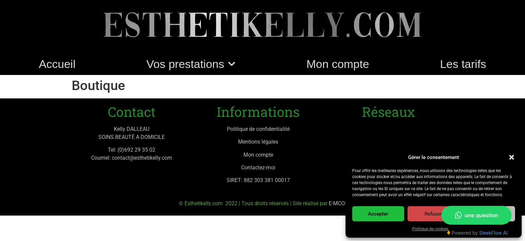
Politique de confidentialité (258, 129)
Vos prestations (190, 64)
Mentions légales (258, 142)
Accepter (378, 214)
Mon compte (337, 64)
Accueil (57, 64)
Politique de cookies (430, 229)
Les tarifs (463, 64)
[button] (511, 157)
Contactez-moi (258, 167)
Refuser (433, 214)
